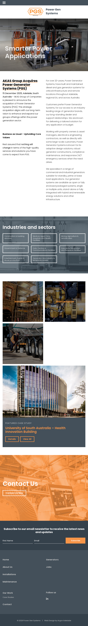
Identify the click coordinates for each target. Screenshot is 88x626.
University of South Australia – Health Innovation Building (35, 430)
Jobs (48, 567)
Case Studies (8, 597)
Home (6, 559)
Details (12, 439)
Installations (9, 574)
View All (27, 439)
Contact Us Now (14, 492)
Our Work (8, 592)
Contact (7, 604)
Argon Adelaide (64, 620)
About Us (7, 567)
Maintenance (10, 581)
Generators (52, 559)
